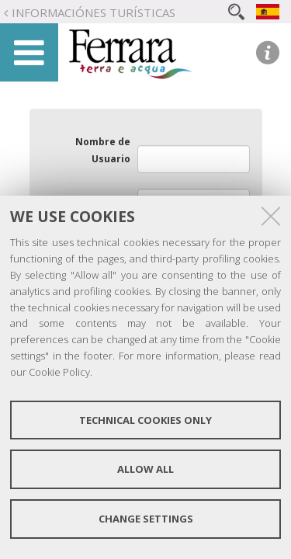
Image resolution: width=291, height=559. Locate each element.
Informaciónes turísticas (93, 12)
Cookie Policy (59, 372)
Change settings (146, 519)
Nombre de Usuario (102, 150)
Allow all (145, 469)
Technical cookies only (145, 420)
